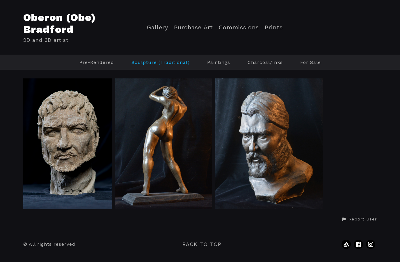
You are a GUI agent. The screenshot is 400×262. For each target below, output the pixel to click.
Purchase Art (193, 27)
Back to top (201, 244)
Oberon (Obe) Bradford (59, 23)
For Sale (310, 62)
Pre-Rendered (96, 62)
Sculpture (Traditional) (160, 62)
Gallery (157, 27)
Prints (274, 27)
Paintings (218, 62)
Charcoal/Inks (265, 62)
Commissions (239, 27)
